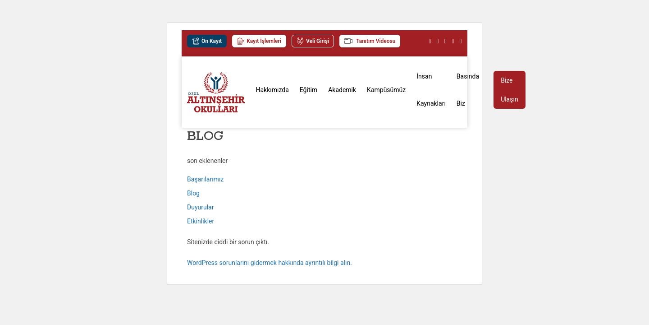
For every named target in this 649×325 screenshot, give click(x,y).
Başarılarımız (205, 179)
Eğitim (308, 89)
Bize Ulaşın (509, 90)
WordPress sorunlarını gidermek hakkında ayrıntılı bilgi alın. (269, 262)
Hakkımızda (272, 89)
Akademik (342, 89)
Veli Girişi (313, 41)
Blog (193, 193)
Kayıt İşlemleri (259, 41)
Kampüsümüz (386, 89)
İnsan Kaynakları (431, 90)
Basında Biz (468, 90)
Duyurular (200, 207)
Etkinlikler (200, 221)
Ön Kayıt (207, 41)
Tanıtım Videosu (369, 41)
